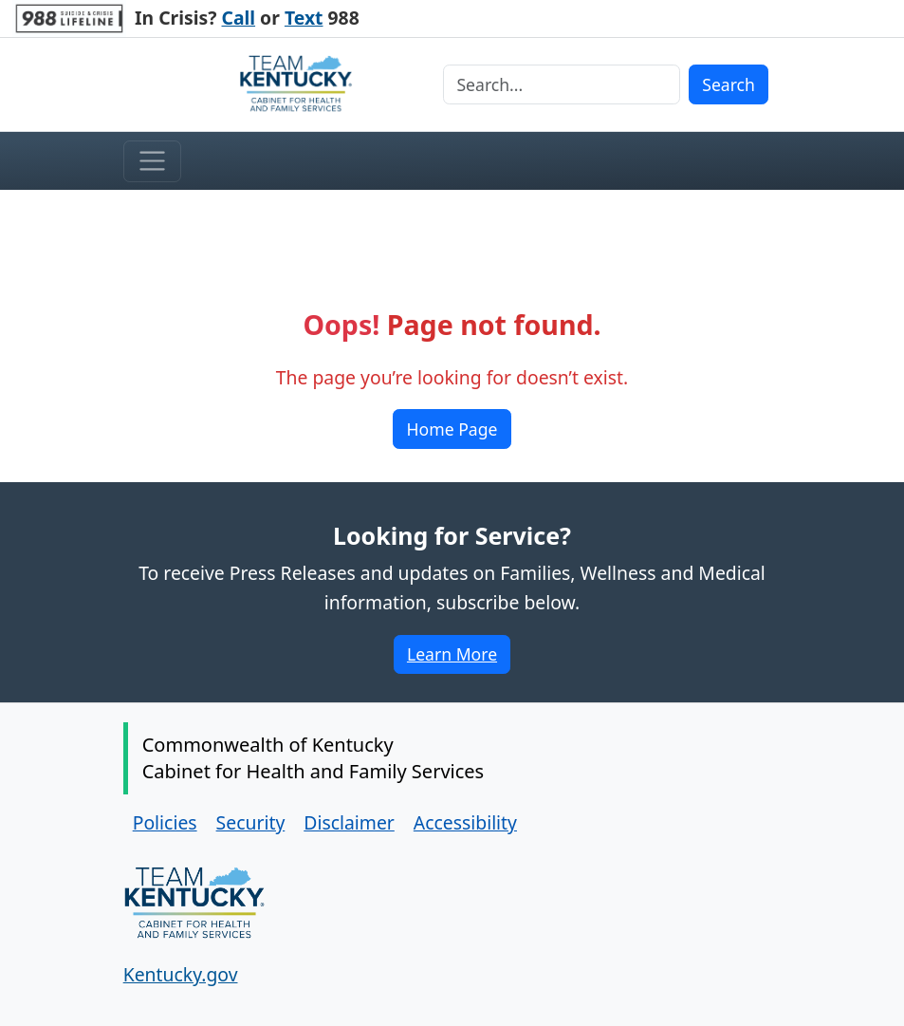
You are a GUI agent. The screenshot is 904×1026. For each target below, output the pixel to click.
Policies (165, 822)
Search (728, 84)
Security (251, 822)
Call (239, 17)
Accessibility (465, 822)
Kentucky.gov (180, 974)
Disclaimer (349, 822)
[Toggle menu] (152, 161)
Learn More (458, 657)
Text (304, 17)
